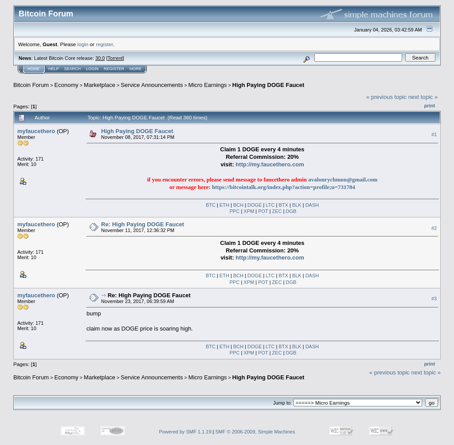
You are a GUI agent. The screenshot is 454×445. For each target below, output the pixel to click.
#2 (434, 228)
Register (114, 69)
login (83, 44)
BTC (210, 205)
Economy (66, 85)
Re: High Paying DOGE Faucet (142, 224)
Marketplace (99, 85)
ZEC (277, 211)
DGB (291, 211)
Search (72, 69)
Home (33, 69)
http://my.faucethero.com (269, 257)
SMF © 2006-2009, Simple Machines (255, 431)
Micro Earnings (207, 85)
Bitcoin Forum (31, 85)
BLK (296, 205)
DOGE (254, 205)
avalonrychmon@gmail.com (342, 179)
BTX (283, 205)
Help (53, 69)
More (135, 69)
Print (429, 105)
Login (92, 69)
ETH (224, 205)
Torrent (115, 58)
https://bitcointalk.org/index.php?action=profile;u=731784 (283, 187)
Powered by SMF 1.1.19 (185, 431)
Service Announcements (152, 85)
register (104, 44)
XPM (248, 211)
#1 (434, 134)
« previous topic (386, 97)
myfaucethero (36, 131)
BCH (238, 205)
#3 (434, 299)
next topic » (423, 97)
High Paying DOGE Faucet (268, 85)
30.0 (100, 58)
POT (263, 211)
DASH (312, 205)
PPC (235, 211)
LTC (270, 205)
